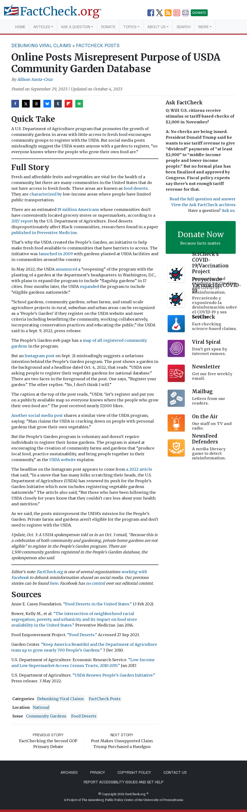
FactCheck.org (50, 571)
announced (66, 269)
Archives (69, 772)
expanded (89, 286)
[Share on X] (26, 104)
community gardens (46, 716)
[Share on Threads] (36, 104)
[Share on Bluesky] (47, 104)
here (54, 583)
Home (20, 26)
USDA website (62, 459)
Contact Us (175, 772)
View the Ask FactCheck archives (203, 204)
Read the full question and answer (203, 199)
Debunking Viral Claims (41, 45)
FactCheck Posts (98, 45)
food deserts (136, 188)
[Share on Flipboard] (68, 104)
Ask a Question (75, 26)
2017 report (22, 221)
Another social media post (37, 415)
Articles (41, 26)
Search (184, 26)
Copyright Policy (134, 772)
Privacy (97, 772)
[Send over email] (79, 104)
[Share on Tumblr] (58, 104)
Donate (108, 26)
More (204, 26)
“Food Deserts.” (82, 634)
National (41, 707)
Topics (130, 26)
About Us (156, 26)
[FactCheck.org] (56, 14)
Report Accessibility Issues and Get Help (124, 782)
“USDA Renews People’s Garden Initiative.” (114, 675)
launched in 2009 (56, 253)
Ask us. (229, 210)
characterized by (45, 194)
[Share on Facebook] (15, 104)
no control (95, 583)
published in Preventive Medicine (44, 232)
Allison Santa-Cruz (35, 79)
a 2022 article (139, 469)
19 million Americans (78, 209)
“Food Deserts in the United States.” (97, 604)
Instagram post (40, 355)
